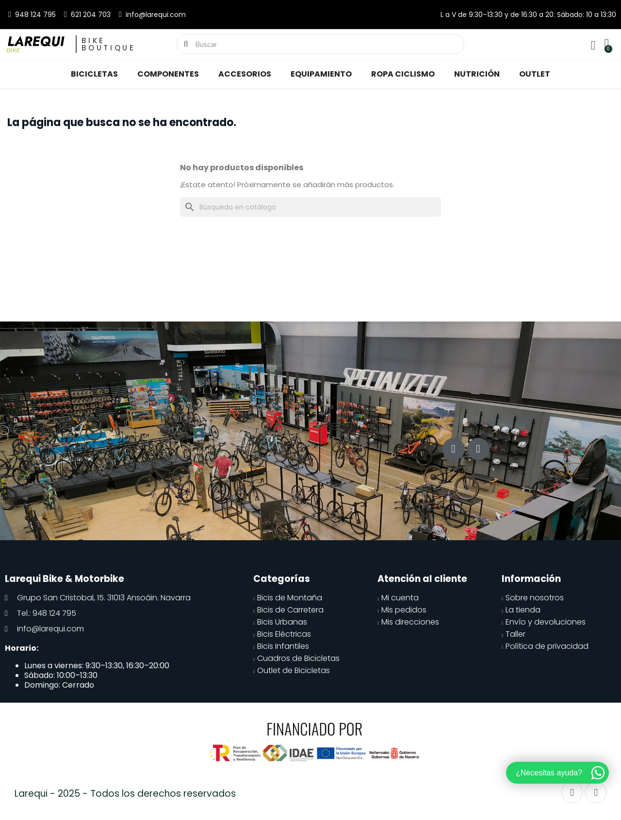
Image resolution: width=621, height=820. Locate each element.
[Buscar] (310, 207)
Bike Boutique (109, 44)
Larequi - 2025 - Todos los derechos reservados (125, 793)
